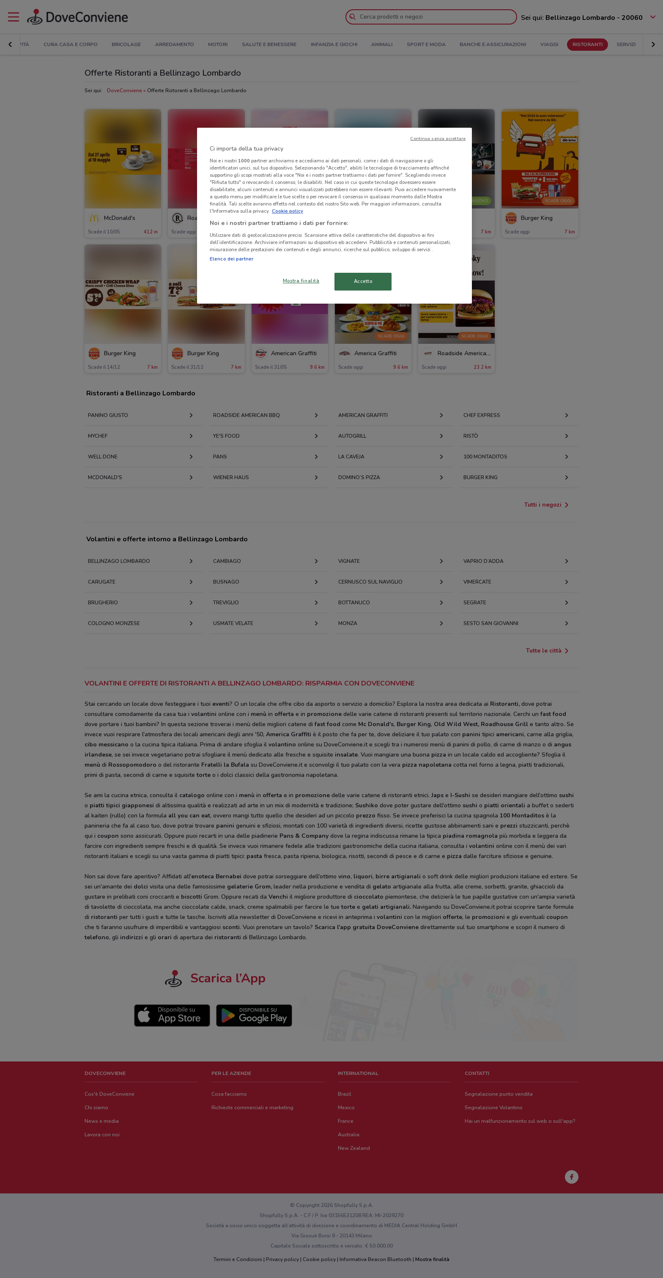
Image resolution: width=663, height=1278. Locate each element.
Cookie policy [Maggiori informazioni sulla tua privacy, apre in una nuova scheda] (287, 211)
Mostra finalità (301, 280)
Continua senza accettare (438, 138)
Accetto (363, 281)
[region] (334, 216)
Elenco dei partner (231, 258)
